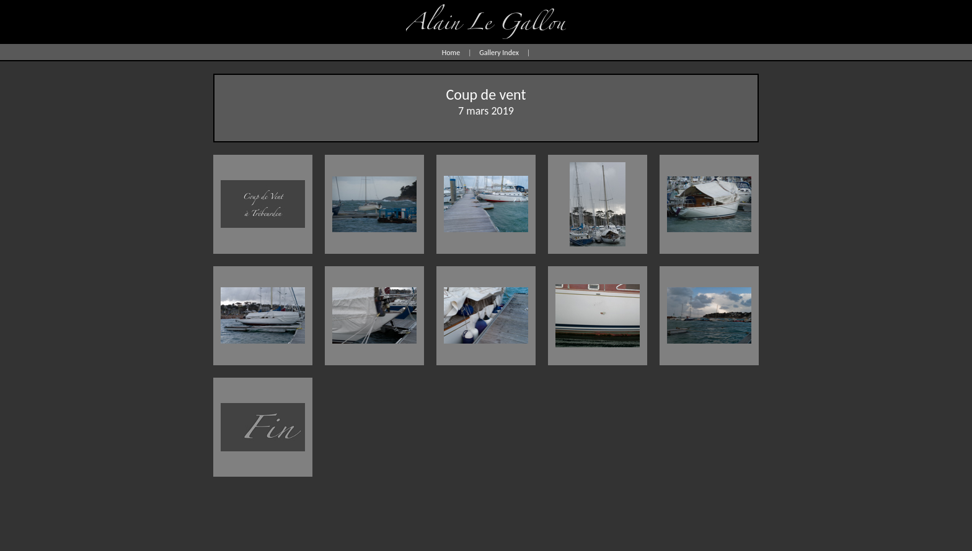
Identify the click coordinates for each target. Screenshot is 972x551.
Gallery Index (499, 52)
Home (451, 52)
